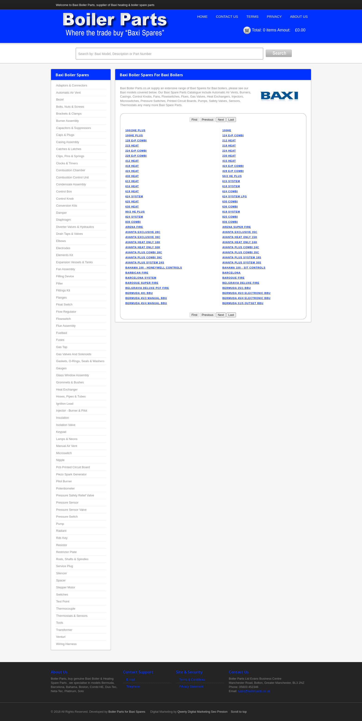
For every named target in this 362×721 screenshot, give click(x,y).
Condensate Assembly (71, 184)
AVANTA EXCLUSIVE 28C (142, 232)
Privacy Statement (191, 686)
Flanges (61, 297)
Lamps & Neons (67, 439)
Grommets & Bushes (70, 382)
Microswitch (64, 453)
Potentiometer (65, 488)
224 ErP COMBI (136, 150)
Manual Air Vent (66, 446)
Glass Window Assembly (72, 375)
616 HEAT (132, 186)
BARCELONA (231, 272)
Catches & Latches (68, 149)
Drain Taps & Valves (69, 233)
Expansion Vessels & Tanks (74, 262)
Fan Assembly (65, 269)
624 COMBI (230, 191)
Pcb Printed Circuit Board (73, 467)
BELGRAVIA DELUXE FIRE (240, 282)
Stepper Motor (65, 587)
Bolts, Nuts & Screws (70, 106)
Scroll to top (239, 711)
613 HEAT (132, 181)
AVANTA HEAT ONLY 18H (142, 242)
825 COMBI (230, 216)
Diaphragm (63, 219)
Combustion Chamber (70, 170)
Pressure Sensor (67, 502)
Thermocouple (65, 608)
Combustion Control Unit (72, 177)
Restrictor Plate (66, 552)
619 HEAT (132, 191)
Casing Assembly (67, 142)
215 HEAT (132, 145)
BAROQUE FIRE (233, 277)
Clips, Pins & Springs (70, 156)
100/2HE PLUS (135, 130)
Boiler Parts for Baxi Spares (127, 711)
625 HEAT (132, 201)
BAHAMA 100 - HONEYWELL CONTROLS (153, 267)
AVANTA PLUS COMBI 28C (143, 252)
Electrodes (63, 248)
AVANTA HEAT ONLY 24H (239, 242)
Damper (61, 212)
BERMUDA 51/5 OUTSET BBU (242, 303)
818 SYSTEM (231, 211)
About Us (299, 16)
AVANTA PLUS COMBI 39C (143, 257)
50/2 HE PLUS (232, 176)
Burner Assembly (67, 120)
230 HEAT (229, 155)
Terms (252, 16)
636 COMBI (230, 206)
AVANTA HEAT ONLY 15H (239, 237)
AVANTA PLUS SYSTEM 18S (241, 257)
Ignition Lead (64, 403)
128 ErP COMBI (136, 140)
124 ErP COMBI (233, 135)
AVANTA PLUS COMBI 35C (240, 252)
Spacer (61, 580)
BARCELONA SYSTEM (140, 277)
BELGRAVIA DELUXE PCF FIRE (147, 288)
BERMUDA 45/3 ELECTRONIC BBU (246, 293)
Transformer (64, 630)
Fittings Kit (63, 290)
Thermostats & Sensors (71, 615)
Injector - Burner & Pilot (71, 410)
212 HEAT (229, 140)
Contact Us (227, 16)
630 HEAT (132, 206)
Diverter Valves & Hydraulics (75, 227)
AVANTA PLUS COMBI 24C (240, 247)
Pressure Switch (67, 516)
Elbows (61, 241)
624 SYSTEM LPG (234, 196)
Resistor (61, 545)
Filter (59, 283)
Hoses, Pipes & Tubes (71, 396)
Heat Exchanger (67, 389)
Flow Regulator (66, 311)
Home (202, 16)
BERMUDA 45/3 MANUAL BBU (146, 298)
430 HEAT (132, 176)
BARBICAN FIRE (136, 272)
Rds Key (61, 538)
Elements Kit (64, 255)
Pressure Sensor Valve (71, 509)
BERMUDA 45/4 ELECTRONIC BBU (246, 298)
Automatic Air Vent (68, 92)
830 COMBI (133, 221)
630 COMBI (230, 201)
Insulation (62, 417)
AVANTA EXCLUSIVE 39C (142, 237)
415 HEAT (229, 160)
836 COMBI (230, 221)
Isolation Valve (65, 425)
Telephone (133, 686)
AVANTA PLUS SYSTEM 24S (144, 262)
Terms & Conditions (192, 679)
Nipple (60, 460)
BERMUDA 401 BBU (139, 293)
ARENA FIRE (134, 227)
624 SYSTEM (134, 196)
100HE (226, 130)
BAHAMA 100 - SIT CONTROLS (243, 267)
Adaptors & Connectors (71, 85)
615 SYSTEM (231, 181)
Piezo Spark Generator (71, 474)
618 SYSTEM (231, 186)
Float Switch (64, 304)
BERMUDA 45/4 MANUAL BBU (146, 303)
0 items (269, 30)
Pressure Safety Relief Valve (75, 495)
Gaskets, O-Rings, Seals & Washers (80, 361)
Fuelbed (61, 333)
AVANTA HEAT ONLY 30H (142, 247)
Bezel (60, 99)
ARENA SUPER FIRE (236, 227)
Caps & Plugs (65, 135)
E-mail (130, 679)
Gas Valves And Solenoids (73, 354)
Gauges (61, 368)
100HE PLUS (134, 135)
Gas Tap (61, 347)
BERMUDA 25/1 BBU (236, 288)
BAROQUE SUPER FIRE (141, 282)
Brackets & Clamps (69, 113)
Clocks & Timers (67, 163)
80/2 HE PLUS (135, 211)
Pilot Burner (64, 481)
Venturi (60, 637)
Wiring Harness (66, 644)
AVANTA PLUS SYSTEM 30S (241, 262)
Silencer (61, 573)
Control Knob (65, 198)
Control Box (64, 191)
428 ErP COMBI (233, 171)
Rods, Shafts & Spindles (72, 559)
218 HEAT (229, 145)
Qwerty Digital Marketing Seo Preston (203, 711)
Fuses (60, 340)
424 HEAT (132, 171)
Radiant (61, 530)
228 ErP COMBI (136, 155)
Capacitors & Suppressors (73, 128)
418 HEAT (132, 166)
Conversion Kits (66, 205)
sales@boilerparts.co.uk (254, 691)
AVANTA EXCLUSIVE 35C (239, 232)
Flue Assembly (66, 325)
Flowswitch (63, 319)
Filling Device (65, 276)
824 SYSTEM (134, 216)
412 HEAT (132, 160)
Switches (62, 594)
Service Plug (64, 566)
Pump (60, 523)
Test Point (62, 601)
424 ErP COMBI (233, 166)
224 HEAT (229, 150)
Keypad (61, 432)
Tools (59, 622)
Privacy (274, 16)
